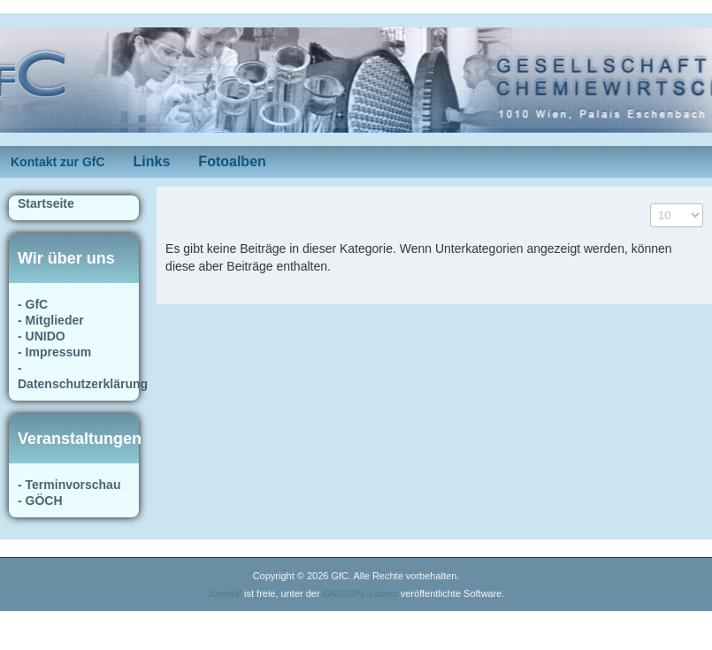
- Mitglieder (51, 320)
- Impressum (54, 352)
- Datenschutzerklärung (74, 376)
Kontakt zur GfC (58, 162)
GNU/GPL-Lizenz (360, 593)
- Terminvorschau (69, 485)
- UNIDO (41, 336)
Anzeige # (650, 203)
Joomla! (224, 593)
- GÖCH (40, 500)
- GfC (33, 304)
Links (152, 161)
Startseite (46, 203)
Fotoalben (231, 161)
